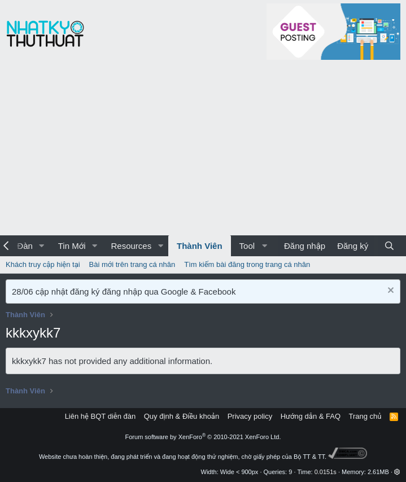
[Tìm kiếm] (389, 245)
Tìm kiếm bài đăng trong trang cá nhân (247, 264)
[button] (42, 245)
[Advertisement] (203, 151)
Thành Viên (199, 246)
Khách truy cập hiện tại (43, 264)
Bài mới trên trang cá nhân (132, 264)
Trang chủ (365, 416)
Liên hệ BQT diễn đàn (100, 416)
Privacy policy (250, 416)
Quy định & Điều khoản (181, 416)
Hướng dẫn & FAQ (310, 416)
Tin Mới (72, 246)
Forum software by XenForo (203, 436)
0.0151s (326, 471)
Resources (131, 246)
